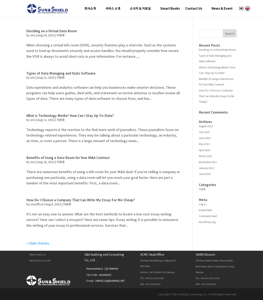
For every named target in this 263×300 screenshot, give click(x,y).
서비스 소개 (112, 8)
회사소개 (90, 8)
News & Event (222, 8)
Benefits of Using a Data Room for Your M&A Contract (68, 157)
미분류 (61, 35)
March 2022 (205, 156)
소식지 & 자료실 (140, 8)
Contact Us (193, 8)
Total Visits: (35, 260)
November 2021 (208, 162)
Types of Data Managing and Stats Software (61, 73)
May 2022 (204, 144)
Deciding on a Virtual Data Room (51, 30)
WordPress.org (207, 222)
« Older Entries (37, 243)
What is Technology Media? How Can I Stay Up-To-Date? (70, 115)
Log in (202, 204)
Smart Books (170, 8)
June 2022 (205, 138)
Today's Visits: (36, 254)
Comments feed (208, 216)
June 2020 (205, 174)
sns (32, 35)
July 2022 (204, 132)
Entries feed (205, 210)
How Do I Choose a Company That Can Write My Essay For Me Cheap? (80, 199)
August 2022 (206, 126)
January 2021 (206, 168)
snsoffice (36, 204)
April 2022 (204, 150)
